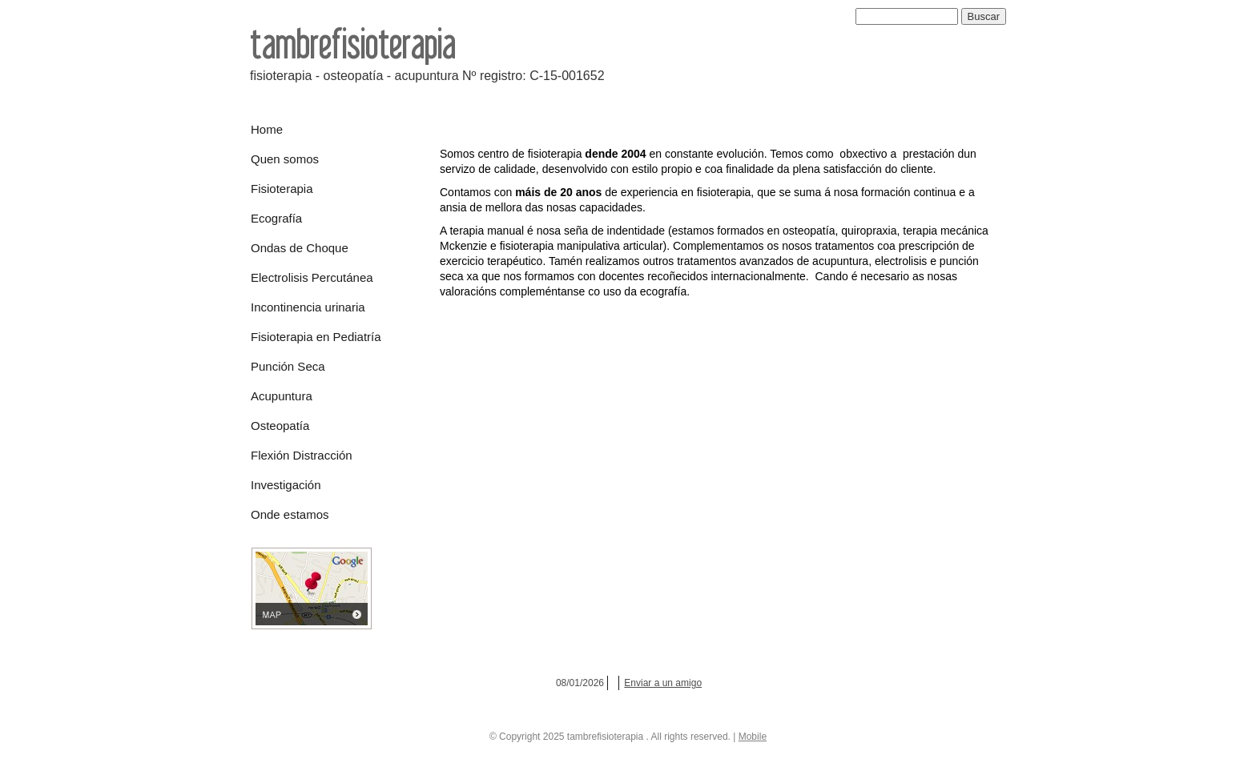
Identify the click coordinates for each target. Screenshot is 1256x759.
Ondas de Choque (299, 248)
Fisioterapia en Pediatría (316, 336)
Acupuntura (281, 396)
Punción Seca (288, 366)
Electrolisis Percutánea (312, 277)
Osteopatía (280, 425)
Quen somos (285, 159)
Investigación (286, 485)
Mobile (753, 736)
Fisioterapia (282, 188)
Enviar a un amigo (663, 683)
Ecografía (276, 218)
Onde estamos (290, 514)
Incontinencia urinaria (308, 307)
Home (267, 129)
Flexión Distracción (301, 455)
